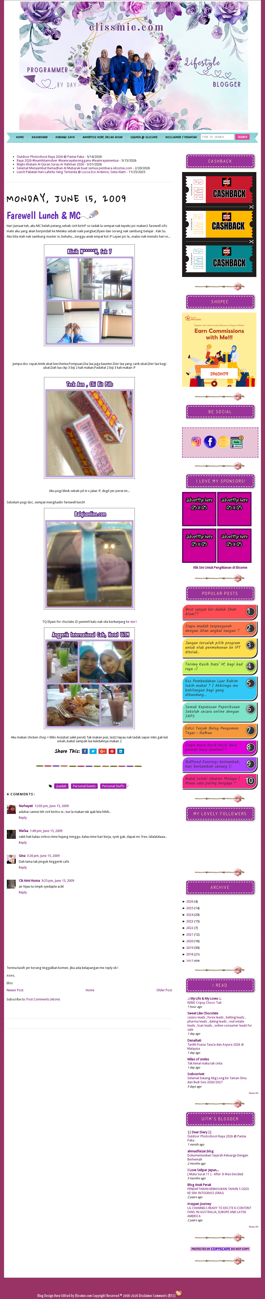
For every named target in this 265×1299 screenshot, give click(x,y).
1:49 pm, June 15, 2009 (46, 831)
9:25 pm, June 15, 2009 (57, 881)
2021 (189, 934)
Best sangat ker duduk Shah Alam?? (210, 611)
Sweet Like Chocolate (202, 1013)
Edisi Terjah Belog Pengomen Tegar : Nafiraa (212, 730)
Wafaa (23, 831)
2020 (189, 941)
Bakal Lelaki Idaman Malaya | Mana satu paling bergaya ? (212, 781)
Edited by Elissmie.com (76, 1296)
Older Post (164, 990)
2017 (189, 961)
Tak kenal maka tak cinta (204, 1063)
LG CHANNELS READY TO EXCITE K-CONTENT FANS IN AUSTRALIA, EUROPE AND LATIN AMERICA (219, 1212)
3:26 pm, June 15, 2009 (43, 856)
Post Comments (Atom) (43, 999)
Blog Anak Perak (199, 1185)
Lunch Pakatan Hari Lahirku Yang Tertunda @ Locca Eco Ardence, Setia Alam (71, 172)
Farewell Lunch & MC (52, 215)
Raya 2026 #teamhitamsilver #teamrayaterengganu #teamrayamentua (68, 160)
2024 (189, 915)
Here (57, 1296)
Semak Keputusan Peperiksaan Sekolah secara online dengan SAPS (212, 712)
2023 (189, 921)
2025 (189, 908)
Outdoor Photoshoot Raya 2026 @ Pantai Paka (50, 157)
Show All (253, 1093)
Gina (22, 856)
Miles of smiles (198, 1059)
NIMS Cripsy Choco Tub (204, 1002)
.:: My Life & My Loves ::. (204, 998)
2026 (189, 901)
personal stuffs (113, 786)
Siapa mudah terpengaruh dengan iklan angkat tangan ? (212, 628)
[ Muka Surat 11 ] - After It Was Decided (215, 1174)
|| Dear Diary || (199, 1132)
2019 (189, 948)
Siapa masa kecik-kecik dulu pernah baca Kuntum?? (211, 747)
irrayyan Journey (199, 1204)
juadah (61, 786)
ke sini (130, 622)
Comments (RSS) (164, 1296)
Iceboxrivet (195, 1074)
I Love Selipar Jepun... (203, 1170)
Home (90, 990)
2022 (189, 928)
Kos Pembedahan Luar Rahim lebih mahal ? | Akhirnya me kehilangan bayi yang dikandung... (211, 688)
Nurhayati (26, 806)
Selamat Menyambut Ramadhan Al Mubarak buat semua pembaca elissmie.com (74, 168)
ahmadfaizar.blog (200, 1151)
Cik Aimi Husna (29, 881)
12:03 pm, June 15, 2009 (51, 806)
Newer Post (15, 990)
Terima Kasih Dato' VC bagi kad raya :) (214, 666)
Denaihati (194, 1040)
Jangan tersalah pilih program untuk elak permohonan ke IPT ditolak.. (213, 648)
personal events (84, 786)
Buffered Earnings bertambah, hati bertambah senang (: (212, 764)
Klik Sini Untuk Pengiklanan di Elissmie (220, 567)
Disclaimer (145, 1296)
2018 (189, 954)
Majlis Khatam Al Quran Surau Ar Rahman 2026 (50, 164)
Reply (23, 817)
